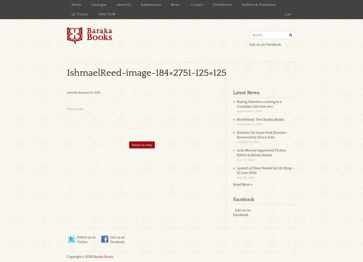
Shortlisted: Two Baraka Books (260, 120)
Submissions (151, 5)
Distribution (222, 5)
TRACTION (106, 14)
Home (76, 5)
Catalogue (99, 5)
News (174, 5)
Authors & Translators (259, 5)
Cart (288, 14)
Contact (197, 5)
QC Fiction (80, 14)
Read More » (243, 185)
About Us (123, 5)
